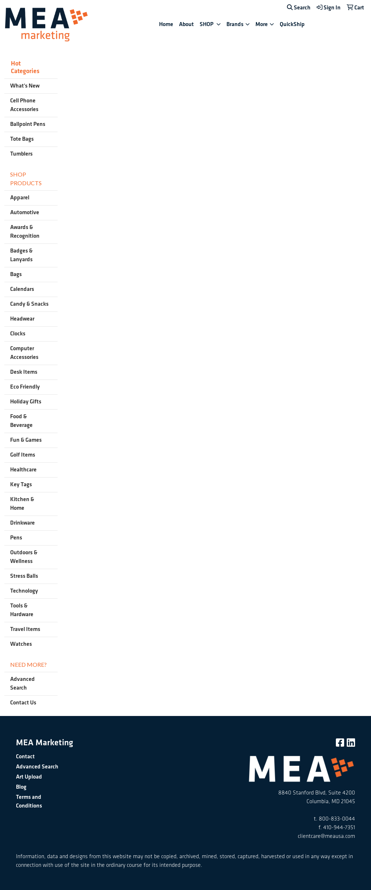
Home (166, 24)
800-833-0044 (337, 818)
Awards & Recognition (24, 232)
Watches (21, 644)
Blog (21, 787)
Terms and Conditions (29, 801)
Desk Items (23, 372)
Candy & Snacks (29, 304)
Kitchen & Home (22, 504)
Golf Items (22, 455)
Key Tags (21, 484)
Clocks (17, 333)
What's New (24, 85)
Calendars (22, 289)
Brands (234, 24)
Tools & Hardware (21, 610)
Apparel (19, 197)
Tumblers (21, 154)
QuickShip (292, 24)
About (186, 24)
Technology (24, 591)
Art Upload (29, 777)
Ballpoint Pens (27, 124)
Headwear (22, 318)
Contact (25, 756)
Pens (16, 537)
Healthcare (23, 469)
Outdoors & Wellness (23, 557)
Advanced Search (22, 683)
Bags (16, 274)
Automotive (24, 212)
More (261, 24)
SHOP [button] (207, 24)
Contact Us (23, 702)
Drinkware (22, 523)
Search (298, 7)
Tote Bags (22, 139)
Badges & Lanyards (21, 255)
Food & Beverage (21, 421)
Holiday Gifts (25, 401)
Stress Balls (24, 576)
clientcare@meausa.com (326, 836)
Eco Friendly (25, 386)
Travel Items (25, 629)
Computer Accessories (24, 353)
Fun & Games (26, 440)
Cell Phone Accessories (24, 105)
